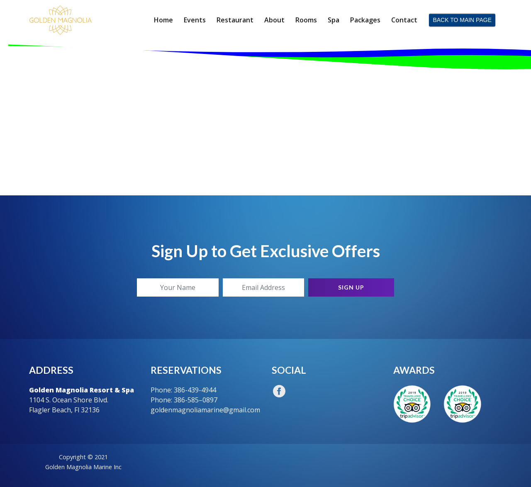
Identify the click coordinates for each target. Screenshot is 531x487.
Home (163, 19)
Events (195, 19)
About (274, 19)
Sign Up (351, 287)
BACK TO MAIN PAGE (462, 20)
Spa (333, 19)
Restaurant (235, 19)
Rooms (306, 19)
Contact (404, 19)
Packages (365, 19)
